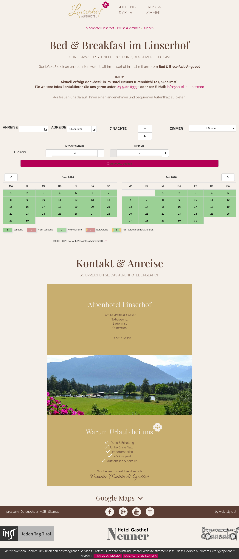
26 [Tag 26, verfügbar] (76, 213)
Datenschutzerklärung (140, 555)
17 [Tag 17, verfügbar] (43, 206)
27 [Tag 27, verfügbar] (92, 213)
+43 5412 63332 (127, 87)
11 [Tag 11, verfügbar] (59, 199)
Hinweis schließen (108, 555)
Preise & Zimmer (153, 10)
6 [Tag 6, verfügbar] (92, 192)
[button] (45, 129)
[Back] (11, 177)
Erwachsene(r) (74, 146)
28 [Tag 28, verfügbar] (108, 213)
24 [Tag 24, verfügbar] (43, 213)
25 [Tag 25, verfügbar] (59, 213)
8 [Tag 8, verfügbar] (11, 199)
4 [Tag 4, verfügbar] (59, 192)
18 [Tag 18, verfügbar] (59, 206)
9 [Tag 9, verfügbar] (27, 199)
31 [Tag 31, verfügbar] (195, 220)
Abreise (58, 127)
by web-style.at (225, 511)
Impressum (11, 511)
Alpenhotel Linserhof (100, 28)
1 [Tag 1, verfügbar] (11, 192)
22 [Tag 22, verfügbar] (11, 213)
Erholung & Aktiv (125, 10)
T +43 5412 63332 (119, 338)
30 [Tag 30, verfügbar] (27, 220)
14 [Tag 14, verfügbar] (108, 199)
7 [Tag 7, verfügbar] (108, 192)
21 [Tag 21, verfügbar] (108, 206)
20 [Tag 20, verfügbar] (92, 206)
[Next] (228, 177)
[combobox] (31, 129)
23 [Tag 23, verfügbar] (27, 213)
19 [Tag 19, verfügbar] (76, 206)
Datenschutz (29, 511)
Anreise (10, 127)
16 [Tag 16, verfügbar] (27, 206)
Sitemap (54, 511)
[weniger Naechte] (145, 129)
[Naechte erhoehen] (145, 136)
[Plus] (100, 153)
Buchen (148, 28)
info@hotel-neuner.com (185, 87)
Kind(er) (139, 146)
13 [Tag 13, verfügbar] (92, 199)
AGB (43, 511)
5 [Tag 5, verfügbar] (76, 192)
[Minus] (49, 153)
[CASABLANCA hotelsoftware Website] (105, 241)
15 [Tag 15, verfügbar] (11, 206)
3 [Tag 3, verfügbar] (43, 192)
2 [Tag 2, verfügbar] (27, 192)
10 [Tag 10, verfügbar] (43, 199)
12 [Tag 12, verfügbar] (76, 199)
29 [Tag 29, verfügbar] (11, 220)
